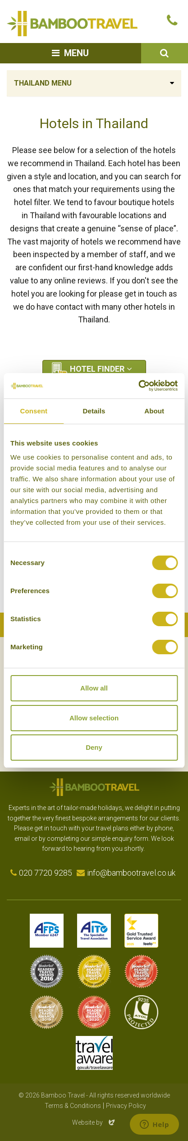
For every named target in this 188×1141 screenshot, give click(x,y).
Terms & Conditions (73, 1105)
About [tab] (154, 411)
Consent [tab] (33, 411)
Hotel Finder (97, 369)
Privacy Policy (126, 1105)
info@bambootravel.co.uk (131, 872)
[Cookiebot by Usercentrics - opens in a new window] (138, 386)
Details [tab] (94, 411)
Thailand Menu (43, 83)
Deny (94, 747)
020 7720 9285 (45, 872)
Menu (76, 53)
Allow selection (94, 718)
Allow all (94, 688)
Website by (94, 1122)
